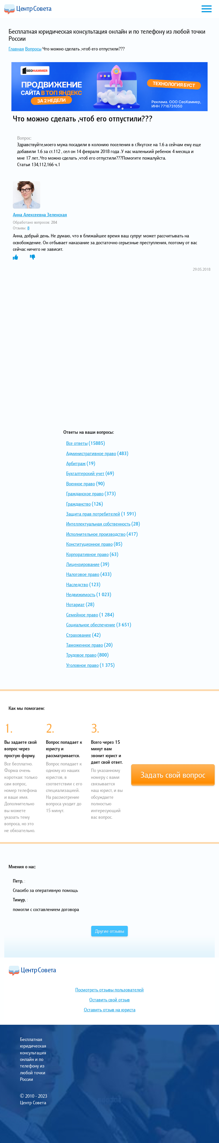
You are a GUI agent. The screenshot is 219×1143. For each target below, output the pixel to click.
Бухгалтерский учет (85, 473)
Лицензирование (83, 564)
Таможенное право (84, 644)
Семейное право (82, 614)
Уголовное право (82, 665)
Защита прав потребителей (93, 513)
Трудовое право (81, 654)
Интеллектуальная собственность (98, 523)
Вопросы (33, 48)
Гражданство (78, 503)
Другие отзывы (109, 931)
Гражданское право (85, 493)
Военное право (80, 483)
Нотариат (75, 604)
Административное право (91, 453)
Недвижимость (80, 594)
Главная (16, 48)
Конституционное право (89, 544)
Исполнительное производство (95, 534)
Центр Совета (28, 9)
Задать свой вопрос (173, 775)
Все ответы (77, 443)
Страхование (78, 634)
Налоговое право (82, 574)
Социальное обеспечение (90, 624)
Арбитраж (76, 463)
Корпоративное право (87, 554)
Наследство (77, 584)
